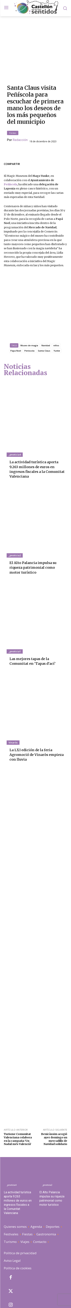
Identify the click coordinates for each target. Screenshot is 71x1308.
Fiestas (12, 114)
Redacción (20, 121)
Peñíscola (10, 165)
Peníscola (29, 315)
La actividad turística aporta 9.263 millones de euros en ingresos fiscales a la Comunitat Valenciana (37, 434)
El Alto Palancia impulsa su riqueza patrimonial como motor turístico (32, 532)
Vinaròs (13, 707)
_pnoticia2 (15, 520)
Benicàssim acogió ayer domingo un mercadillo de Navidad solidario (54, 1104)
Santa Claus (44, 315)
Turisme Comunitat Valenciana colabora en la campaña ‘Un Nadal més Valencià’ (18, 1104)
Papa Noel (15, 315)
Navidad (45, 310)
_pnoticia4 (15, 419)
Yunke (57, 315)
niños (56, 310)
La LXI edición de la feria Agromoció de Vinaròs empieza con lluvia (36, 720)
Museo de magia (29, 310)
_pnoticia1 (15, 616)
